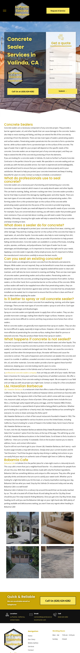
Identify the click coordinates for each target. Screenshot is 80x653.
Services (52, 79)
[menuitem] (39, 635)
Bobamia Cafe (9, 463)
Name (51, 54)
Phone (52, 62)
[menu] (4, 10)
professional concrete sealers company (21, 372)
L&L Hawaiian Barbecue (13, 389)
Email (51, 71)
